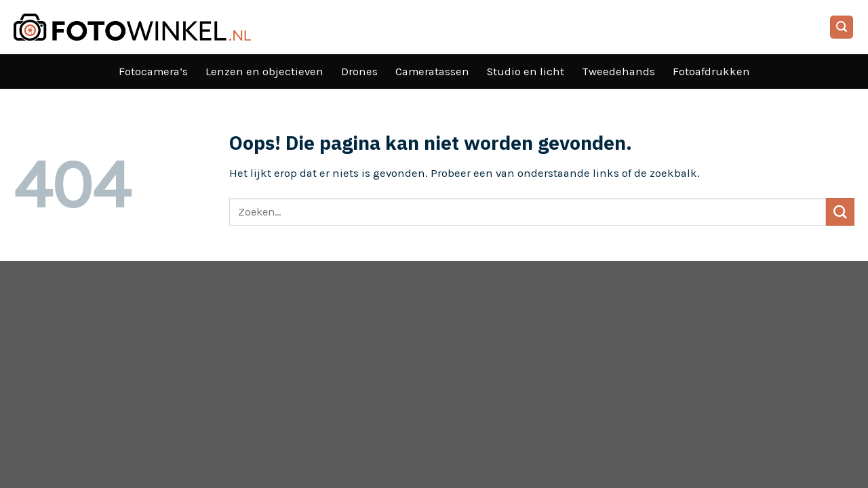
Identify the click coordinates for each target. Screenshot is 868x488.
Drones (359, 71)
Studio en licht (525, 71)
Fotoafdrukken (711, 71)
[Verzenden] (840, 212)
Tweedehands (618, 71)
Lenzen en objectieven (264, 71)
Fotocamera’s (153, 71)
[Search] (842, 27)
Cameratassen (432, 71)
